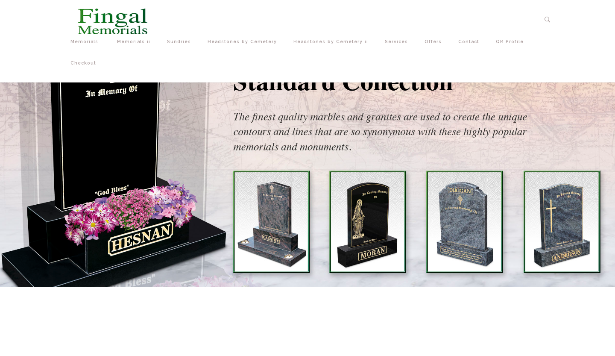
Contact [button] (470, 41)
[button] (547, 20)
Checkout (83, 62)
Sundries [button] (181, 41)
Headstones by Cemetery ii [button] (332, 41)
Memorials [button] (87, 41)
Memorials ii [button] (135, 41)
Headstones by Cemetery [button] (244, 41)
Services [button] (398, 41)
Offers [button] (435, 41)
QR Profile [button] (511, 41)
